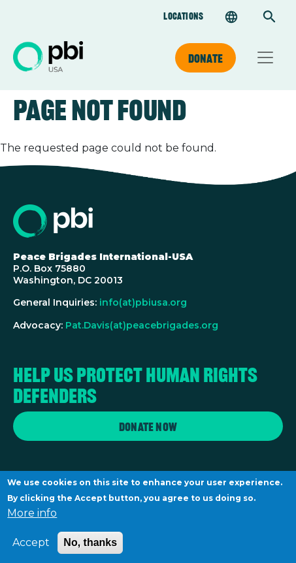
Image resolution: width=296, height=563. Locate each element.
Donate (205, 58)
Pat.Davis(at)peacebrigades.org (141, 325)
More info (32, 519)
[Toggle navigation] (265, 57)
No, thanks (90, 548)
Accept (31, 548)
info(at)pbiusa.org (143, 302)
